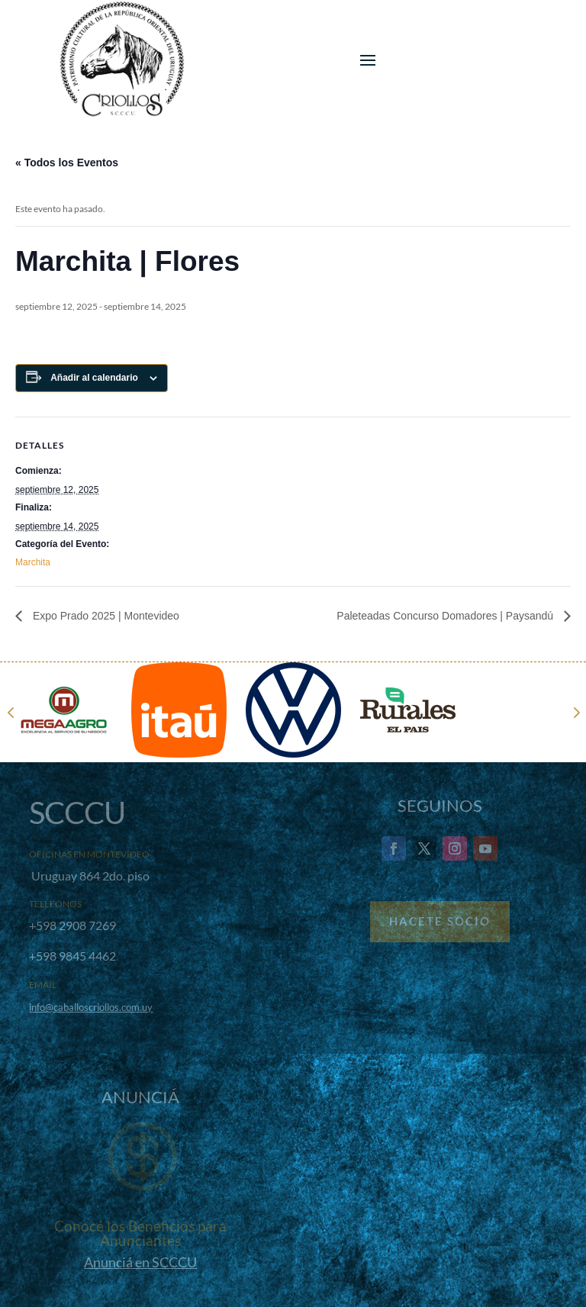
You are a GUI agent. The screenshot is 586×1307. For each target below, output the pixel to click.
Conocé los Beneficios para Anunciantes (140, 1233)
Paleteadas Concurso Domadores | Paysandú (446, 616)
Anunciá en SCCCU (140, 1262)
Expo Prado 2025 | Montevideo (104, 616)
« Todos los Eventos (66, 162)
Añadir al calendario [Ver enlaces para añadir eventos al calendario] (94, 377)
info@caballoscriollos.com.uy (91, 1007)
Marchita (32, 562)
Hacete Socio (440, 921)
